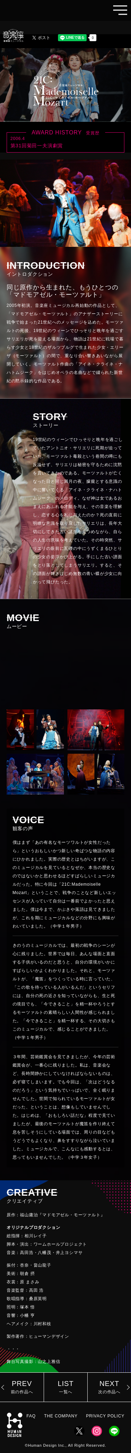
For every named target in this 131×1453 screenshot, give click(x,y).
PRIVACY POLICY (105, 1416)
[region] (66, 999)
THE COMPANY (61, 1416)
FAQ (31, 1416)
